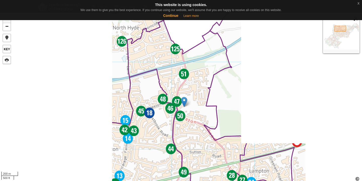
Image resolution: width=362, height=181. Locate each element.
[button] (7, 38)
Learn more (191, 16)
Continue (170, 16)
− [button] (7, 27)
